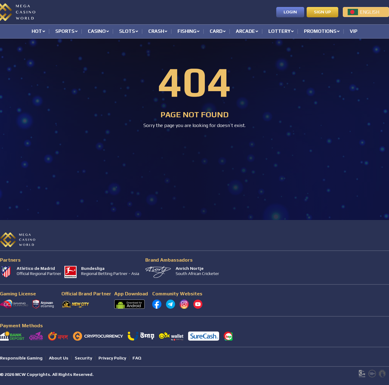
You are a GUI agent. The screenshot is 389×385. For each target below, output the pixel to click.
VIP (353, 31)
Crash (156, 31)
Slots (127, 31)
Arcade (245, 31)
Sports (64, 31)
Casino (97, 31)
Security (83, 358)
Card (216, 31)
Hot (37, 31)
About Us (58, 358)
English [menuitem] (369, 12)
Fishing (186, 31)
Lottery (279, 31)
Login (290, 11)
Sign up (322, 11)
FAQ (137, 358)
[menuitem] (366, 12)
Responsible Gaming (21, 358)
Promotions (320, 31)
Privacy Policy (112, 358)
